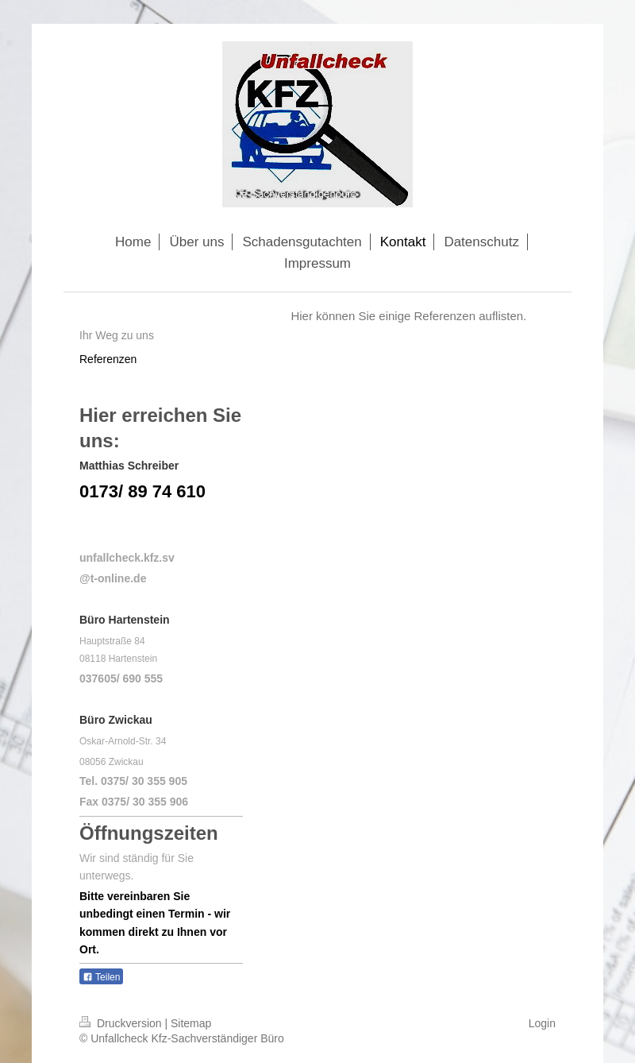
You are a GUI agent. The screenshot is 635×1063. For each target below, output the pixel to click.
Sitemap (191, 1023)
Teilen (101, 977)
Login (542, 1023)
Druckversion (121, 1023)
